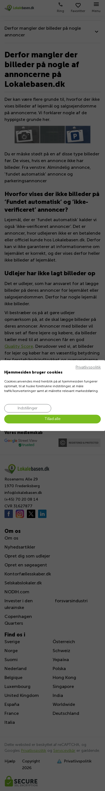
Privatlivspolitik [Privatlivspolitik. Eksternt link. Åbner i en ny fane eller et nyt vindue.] (88, 367)
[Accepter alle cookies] (52, 419)
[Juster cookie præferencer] (27, 408)
